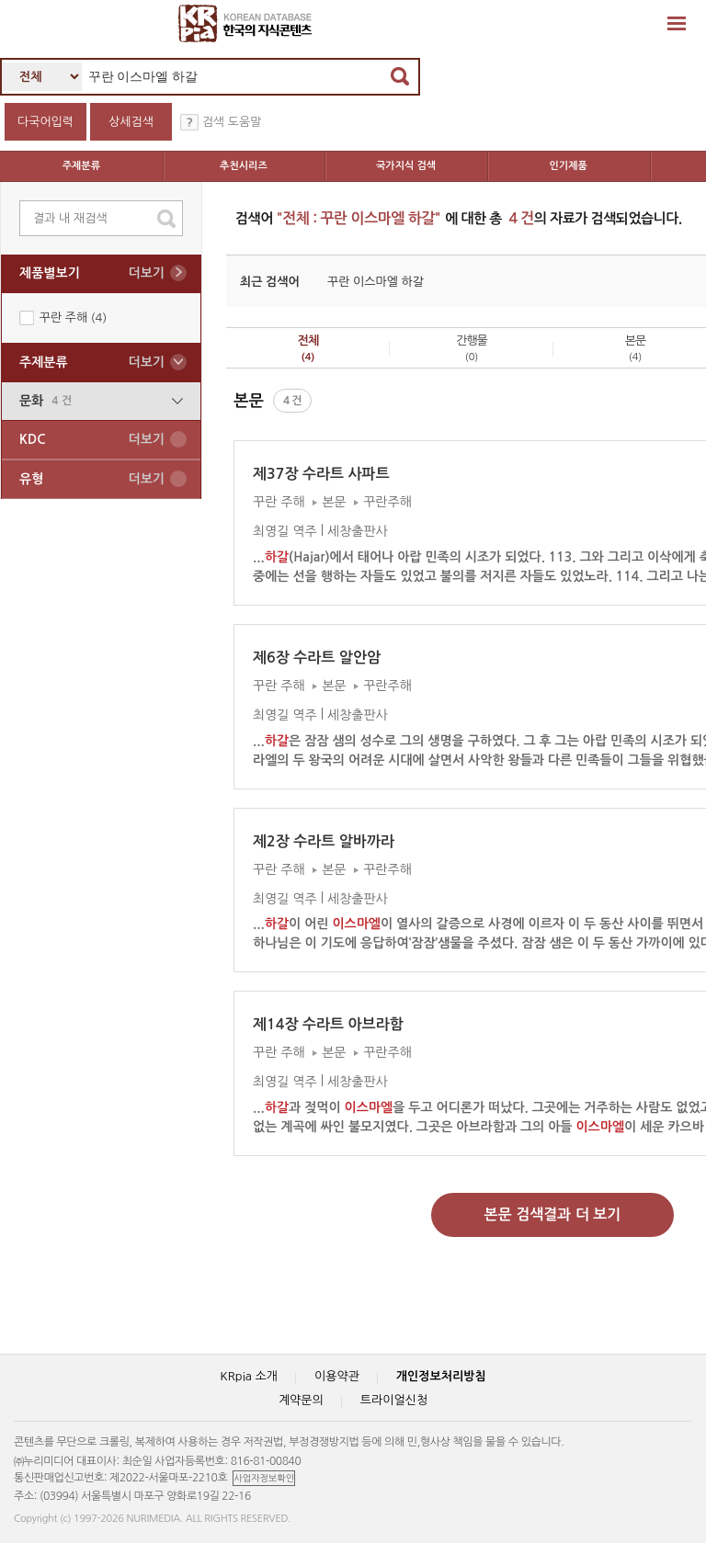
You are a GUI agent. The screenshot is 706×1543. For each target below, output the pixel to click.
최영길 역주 (285, 531)
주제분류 (81, 166)
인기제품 (568, 166)
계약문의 (301, 1400)
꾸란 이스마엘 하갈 (375, 282)
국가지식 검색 (406, 166)
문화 (101, 401)
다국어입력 (45, 122)
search (166, 219)
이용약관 (336, 1376)
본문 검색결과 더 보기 (552, 1214)
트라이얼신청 (393, 1400)
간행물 (471, 348)
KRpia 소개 (249, 1376)
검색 (400, 76)
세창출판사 (357, 531)
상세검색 (131, 122)
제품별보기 (92, 273)
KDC (92, 440)
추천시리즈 (244, 166)
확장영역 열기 (676, 23)
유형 (92, 479)
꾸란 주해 (74, 317)
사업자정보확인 (263, 1477)
